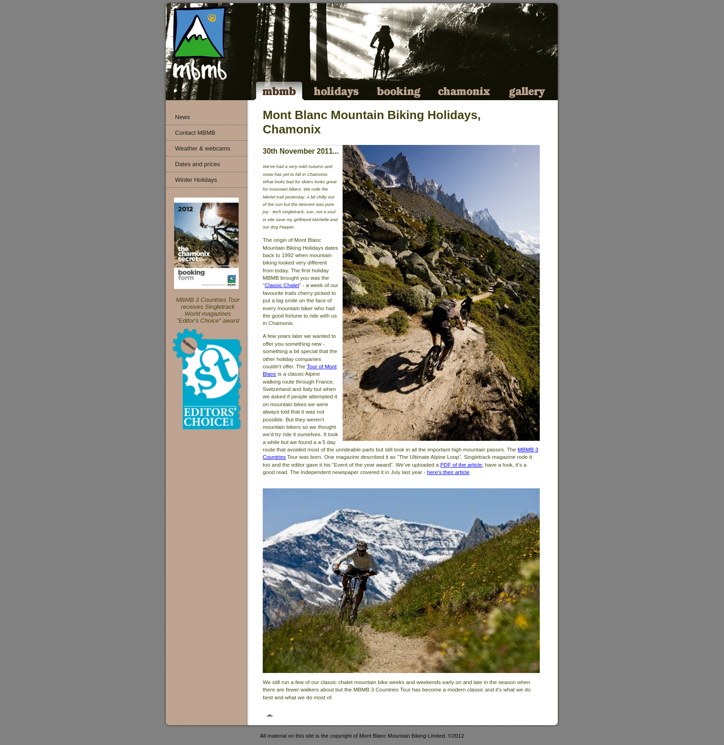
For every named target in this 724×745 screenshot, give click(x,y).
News (182, 117)
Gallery (527, 91)
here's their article (448, 472)
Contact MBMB (195, 132)
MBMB (278, 91)
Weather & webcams (202, 148)
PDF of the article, (461, 465)
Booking (399, 91)
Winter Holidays (196, 179)
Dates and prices (197, 164)
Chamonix (465, 91)
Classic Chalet (282, 285)
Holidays (336, 91)
